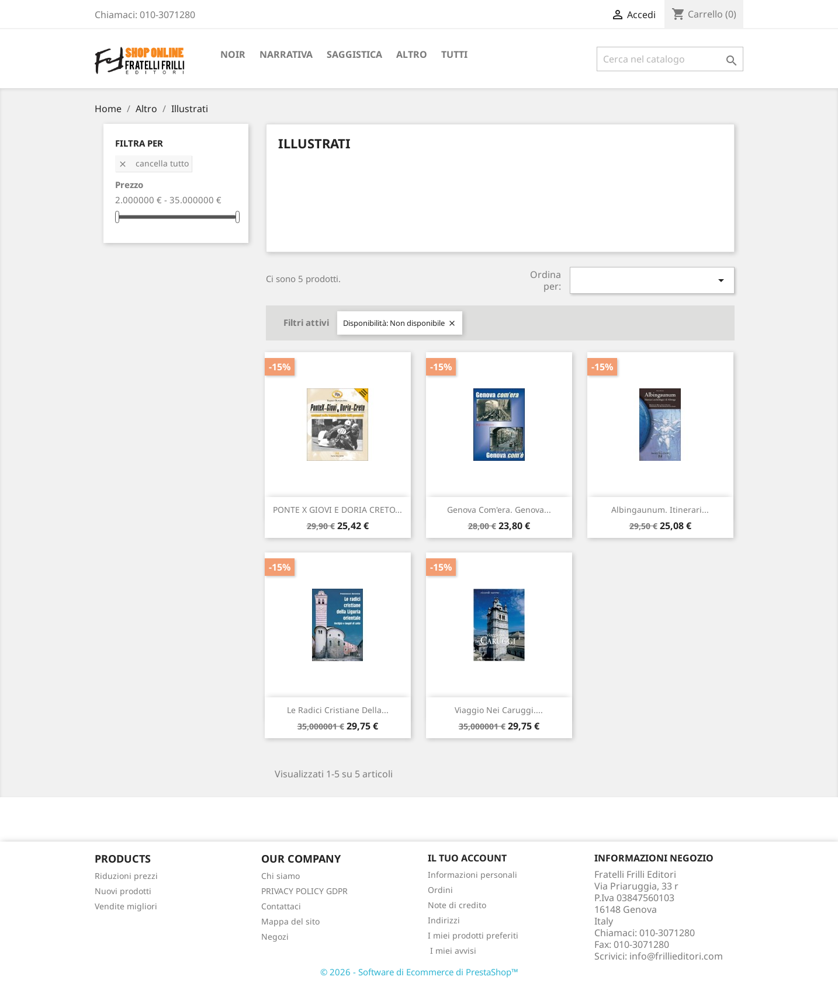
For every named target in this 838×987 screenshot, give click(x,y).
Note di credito (457, 904)
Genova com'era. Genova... (499, 509)
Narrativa (286, 54)
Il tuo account (467, 858)
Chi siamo (280, 875)
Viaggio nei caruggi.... (499, 709)
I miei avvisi (452, 950)
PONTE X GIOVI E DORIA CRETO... (337, 509)
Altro (411, 54)
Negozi (275, 936)
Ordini (440, 889)
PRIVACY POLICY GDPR (304, 890)
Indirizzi (444, 920)
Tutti (454, 54)
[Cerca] (670, 59)
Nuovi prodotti (123, 890)
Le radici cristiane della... (338, 709)
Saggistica (354, 54)
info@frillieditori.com (676, 956)
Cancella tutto (153, 163)
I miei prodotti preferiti (473, 935)
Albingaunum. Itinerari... (660, 509)
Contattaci (281, 906)
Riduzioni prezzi (126, 875)
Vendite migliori (126, 906)
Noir (232, 54)
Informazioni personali (472, 874)
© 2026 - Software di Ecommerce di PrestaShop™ (419, 972)
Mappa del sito (290, 921)
